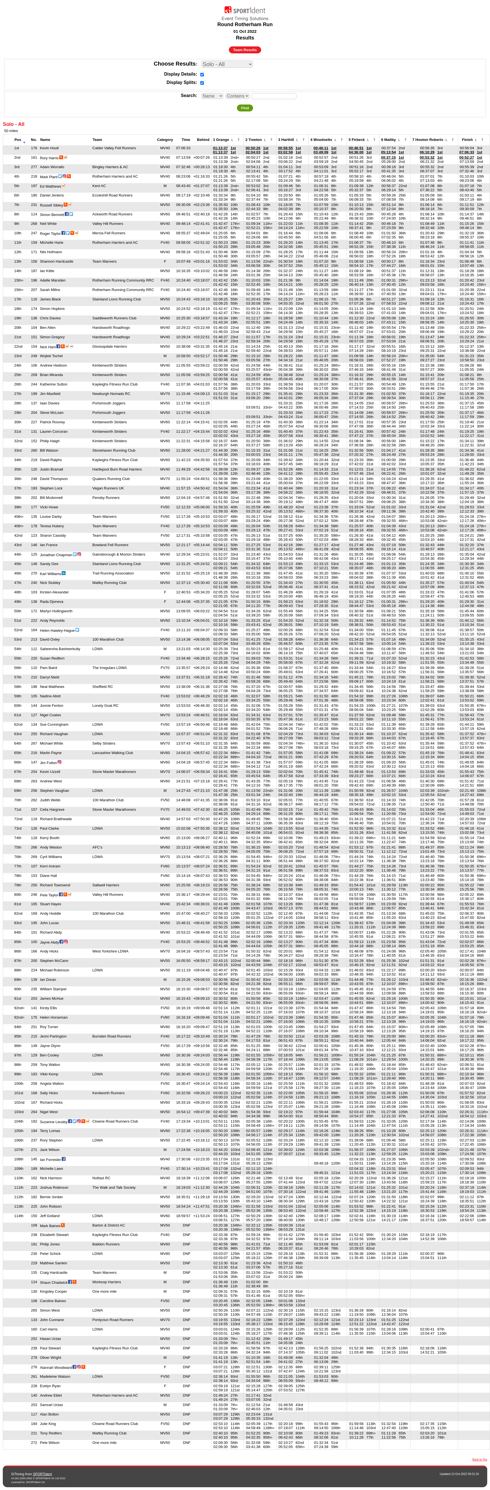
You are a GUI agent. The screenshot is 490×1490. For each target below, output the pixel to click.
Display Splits (181, 82)
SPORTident (42, 1474)
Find (245, 108)
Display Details (180, 74)
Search (188, 95)
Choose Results (175, 64)
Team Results (245, 50)
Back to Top (479, 1459)
